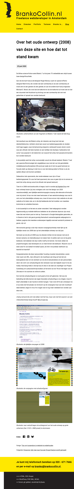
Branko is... (58, 24)
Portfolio (37, 24)
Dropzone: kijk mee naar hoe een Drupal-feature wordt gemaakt (45, 450)
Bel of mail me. (43, 300)
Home (18, 24)
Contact (19, 29)
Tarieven (47, 24)
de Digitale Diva (61, 187)
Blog (67, 24)
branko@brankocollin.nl (48, 466)
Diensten (27, 24)
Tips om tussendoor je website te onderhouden (37, 445)
